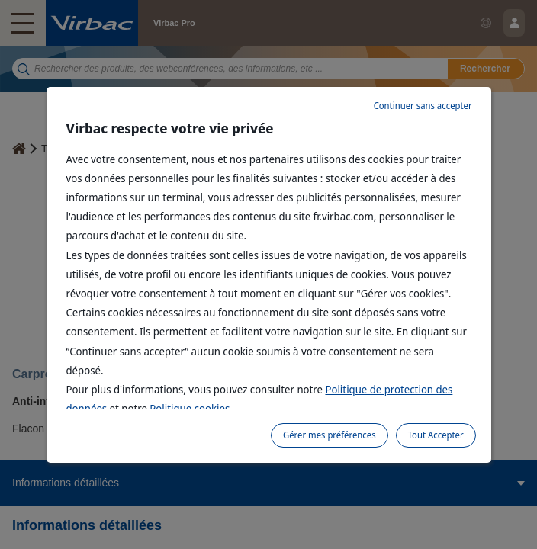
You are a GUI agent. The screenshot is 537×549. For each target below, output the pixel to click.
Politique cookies (190, 408)
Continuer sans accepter (423, 105)
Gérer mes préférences (329, 435)
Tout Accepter (436, 435)
